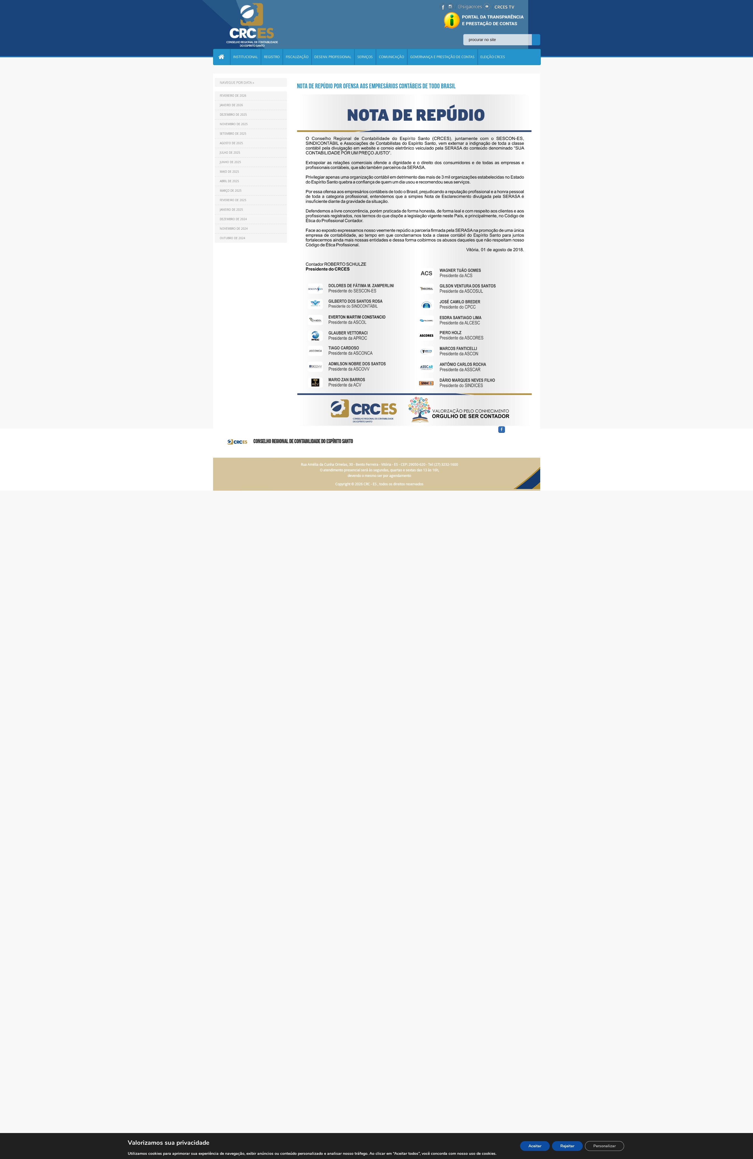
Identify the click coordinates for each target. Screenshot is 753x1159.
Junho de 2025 (230, 162)
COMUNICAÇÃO (392, 57)
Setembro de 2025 (233, 134)
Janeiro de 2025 (231, 210)
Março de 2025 (231, 191)
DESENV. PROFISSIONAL (333, 57)
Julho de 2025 (230, 153)
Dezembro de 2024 (233, 219)
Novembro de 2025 (234, 124)
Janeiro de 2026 (231, 105)
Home (221, 57)
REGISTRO (272, 57)
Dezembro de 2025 (233, 115)
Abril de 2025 (229, 181)
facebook (515, 433)
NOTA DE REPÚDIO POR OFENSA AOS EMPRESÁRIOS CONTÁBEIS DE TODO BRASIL (376, 86)
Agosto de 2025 (231, 143)
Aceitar (534, 1146)
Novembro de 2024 (234, 229)
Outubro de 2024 (232, 238)
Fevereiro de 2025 (233, 200)
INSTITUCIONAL (245, 57)
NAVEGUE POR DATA (236, 82)
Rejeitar (567, 1146)
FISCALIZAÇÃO (297, 57)
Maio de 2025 (229, 172)
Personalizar (604, 1146)
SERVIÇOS (365, 57)
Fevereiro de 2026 (233, 96)
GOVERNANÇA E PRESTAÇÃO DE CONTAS (443, 57)
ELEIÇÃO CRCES (493, 57)
